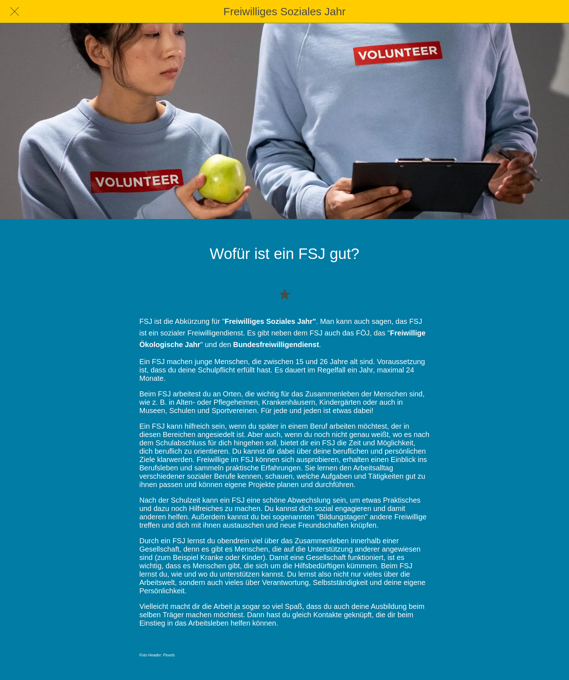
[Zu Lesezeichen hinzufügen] (284, 293)
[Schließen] (14, 11)
